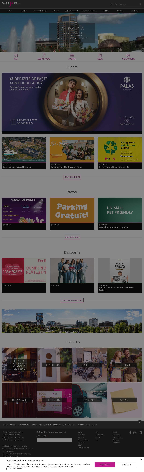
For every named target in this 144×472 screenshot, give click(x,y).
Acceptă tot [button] (105, 464)
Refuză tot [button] (126, 464)
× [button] (141, 459)
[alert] (72, 236)
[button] (48, 469)
